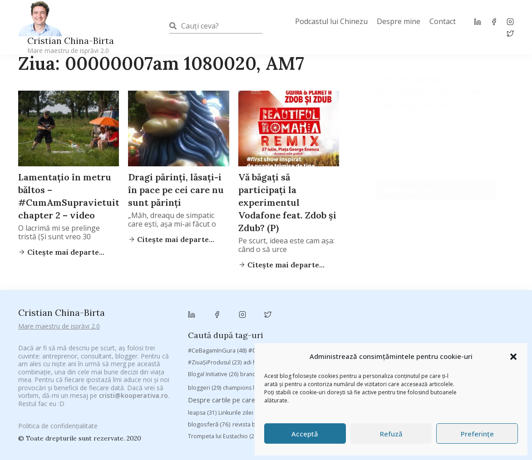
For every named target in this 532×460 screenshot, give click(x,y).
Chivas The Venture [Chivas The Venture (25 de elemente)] (367, 339)
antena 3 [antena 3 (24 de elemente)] (302, 313)
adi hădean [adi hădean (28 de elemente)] (263, 313)
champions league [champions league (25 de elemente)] (252, 339)
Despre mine (398, 21)
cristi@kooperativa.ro (133, 385)
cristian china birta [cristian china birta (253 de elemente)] (468, 338)
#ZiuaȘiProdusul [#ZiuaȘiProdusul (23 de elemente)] (214, 313)
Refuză (391, 433)
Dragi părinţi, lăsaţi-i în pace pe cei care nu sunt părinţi (176, 189)
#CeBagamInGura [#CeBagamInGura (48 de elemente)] (217, 301)
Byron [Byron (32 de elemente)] (369, 325)
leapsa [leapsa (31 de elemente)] (202, 364)
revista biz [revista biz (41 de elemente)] (251, 375)
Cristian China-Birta (70, 45)
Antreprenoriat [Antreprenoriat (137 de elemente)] (350, 313)
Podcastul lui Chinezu (331, 21)
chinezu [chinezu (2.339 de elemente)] (309, 338)
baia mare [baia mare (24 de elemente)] (445, 313)
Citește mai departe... (174, 239)
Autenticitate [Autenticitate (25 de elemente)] (403, 313)
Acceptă (304, 433)
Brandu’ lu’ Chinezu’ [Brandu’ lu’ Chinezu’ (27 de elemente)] (324, 325)
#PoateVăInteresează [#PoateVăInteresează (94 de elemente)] (373, 301)
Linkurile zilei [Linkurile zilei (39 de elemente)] (241, 364)
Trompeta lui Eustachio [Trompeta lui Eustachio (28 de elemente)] (223, 387)
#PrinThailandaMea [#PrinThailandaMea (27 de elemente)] (443, 301)
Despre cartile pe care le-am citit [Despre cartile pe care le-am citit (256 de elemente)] (246, 351)
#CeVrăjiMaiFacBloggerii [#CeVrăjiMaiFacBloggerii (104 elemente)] (291, 301)
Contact (442, 21)
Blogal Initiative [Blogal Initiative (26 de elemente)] (213, 325)
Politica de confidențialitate (431, 166)
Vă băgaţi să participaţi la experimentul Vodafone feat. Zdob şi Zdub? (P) (287, 202)
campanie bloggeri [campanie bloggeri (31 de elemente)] (414, 325)
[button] (513, 356)
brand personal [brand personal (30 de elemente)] (266, 325)
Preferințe (477, 433)
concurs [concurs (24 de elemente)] (414, 339)
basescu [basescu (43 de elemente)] (483, 313)
